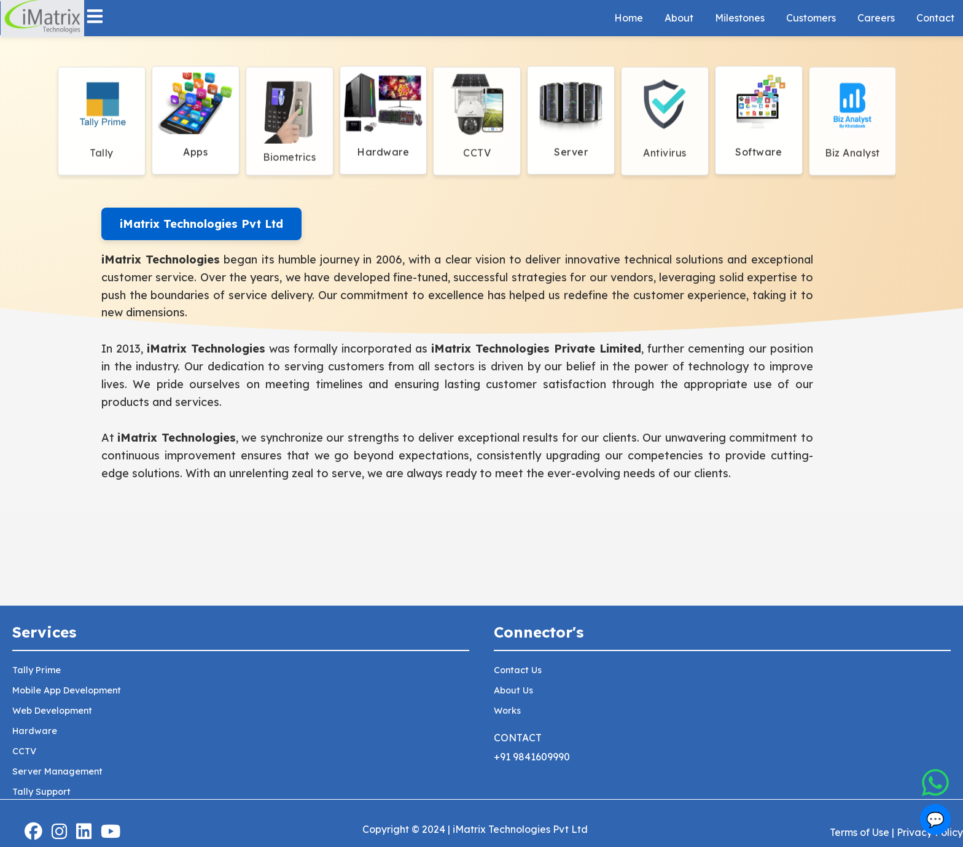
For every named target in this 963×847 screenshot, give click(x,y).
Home (628, 18)
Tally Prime (36, 670)
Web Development (52, 710)
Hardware (34, 730)
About (679, 18)
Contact (935, 18)
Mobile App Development (66, 690)
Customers (811, 18)
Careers (876, 18)
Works (507, 710)
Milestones (740, 18)
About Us (513, 690)
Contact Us (518, 670)
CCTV (24, 751)
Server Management (57, 771)
